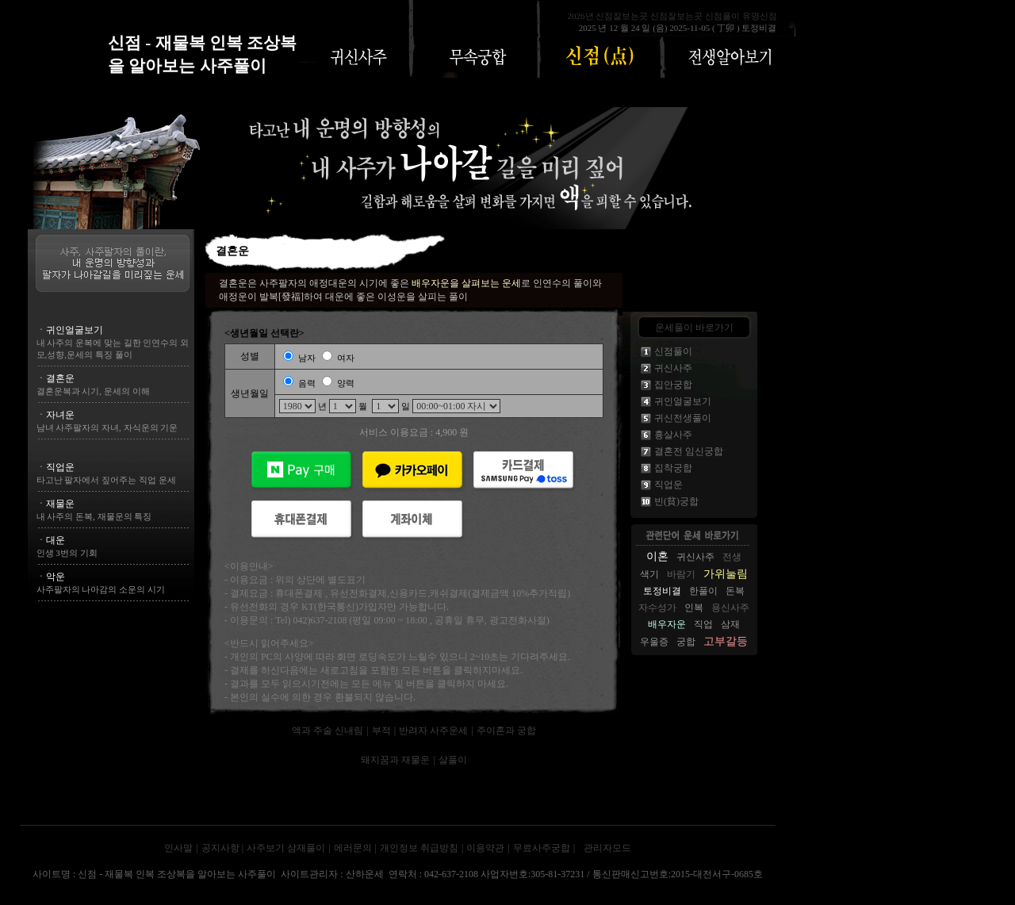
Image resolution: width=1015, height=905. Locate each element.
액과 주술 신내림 (327, 730)
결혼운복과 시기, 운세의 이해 (93, 391)
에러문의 (353, 847)
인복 (693, 607)
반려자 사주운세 (433, 730)
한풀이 (703, 590)
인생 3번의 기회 (67, 553)
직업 (703, 624)
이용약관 (485, 847)
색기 (649, 574)
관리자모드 (607, 847)
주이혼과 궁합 (506, 730)
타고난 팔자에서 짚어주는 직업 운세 (106, 480)
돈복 (735, 590)
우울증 (654, 641)
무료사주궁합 (541, 847)
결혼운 (60, 378)
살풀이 (453, 759)
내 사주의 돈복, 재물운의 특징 (94, 516)
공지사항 (221, 847)
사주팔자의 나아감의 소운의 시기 (100, 589)
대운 (55, 540)
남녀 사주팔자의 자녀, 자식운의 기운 (107, 427)
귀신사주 (695, 556)
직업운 (60, 467)
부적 (381, 730)
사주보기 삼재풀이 (286, 847)
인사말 (178, 847)
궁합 (685, 641)
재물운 (60, 503)
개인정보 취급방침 (419, 847)
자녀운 (60, 414)
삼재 (730, 624)
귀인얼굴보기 (74, 330)
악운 (55, 576)
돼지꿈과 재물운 (395, 759)
